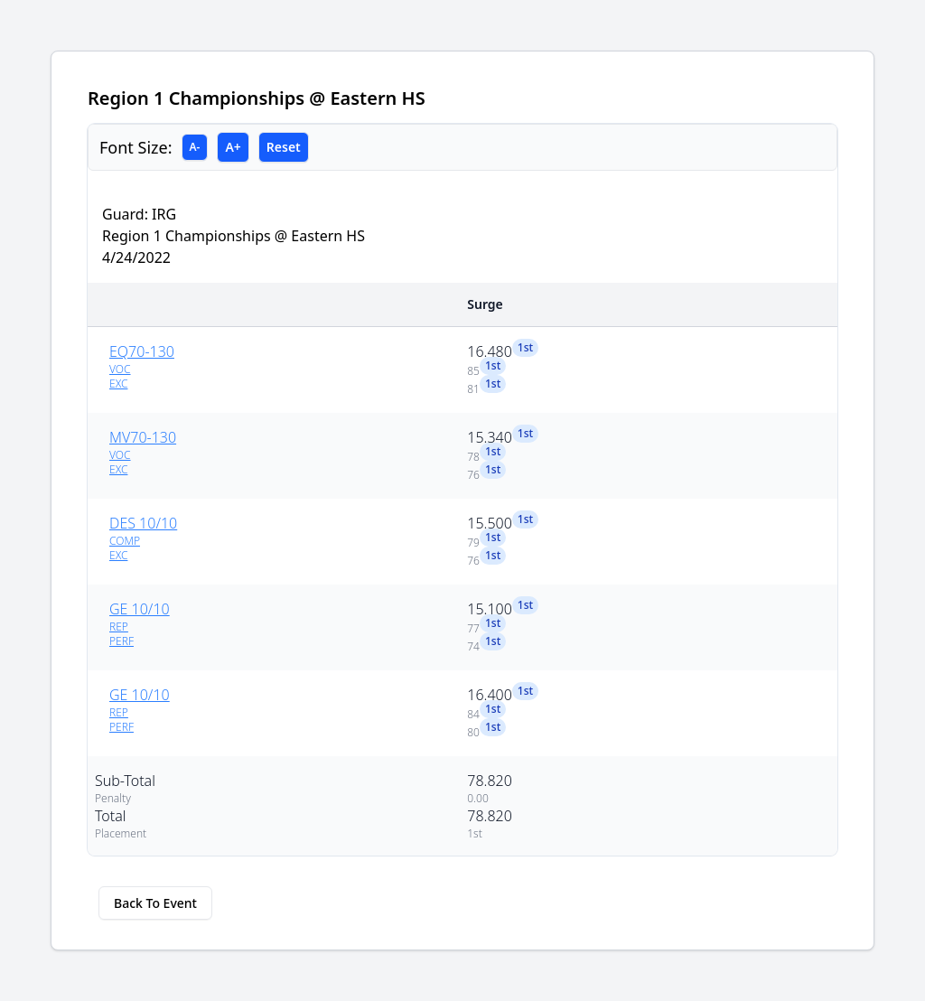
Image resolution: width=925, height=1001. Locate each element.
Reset (283, 146)
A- (195, 146)
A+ (232, 146)
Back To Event (155, 903)
